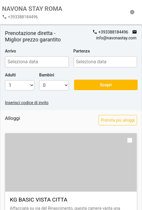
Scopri (106, 85)
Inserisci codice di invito (26, 102)
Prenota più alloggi (118, 120)
